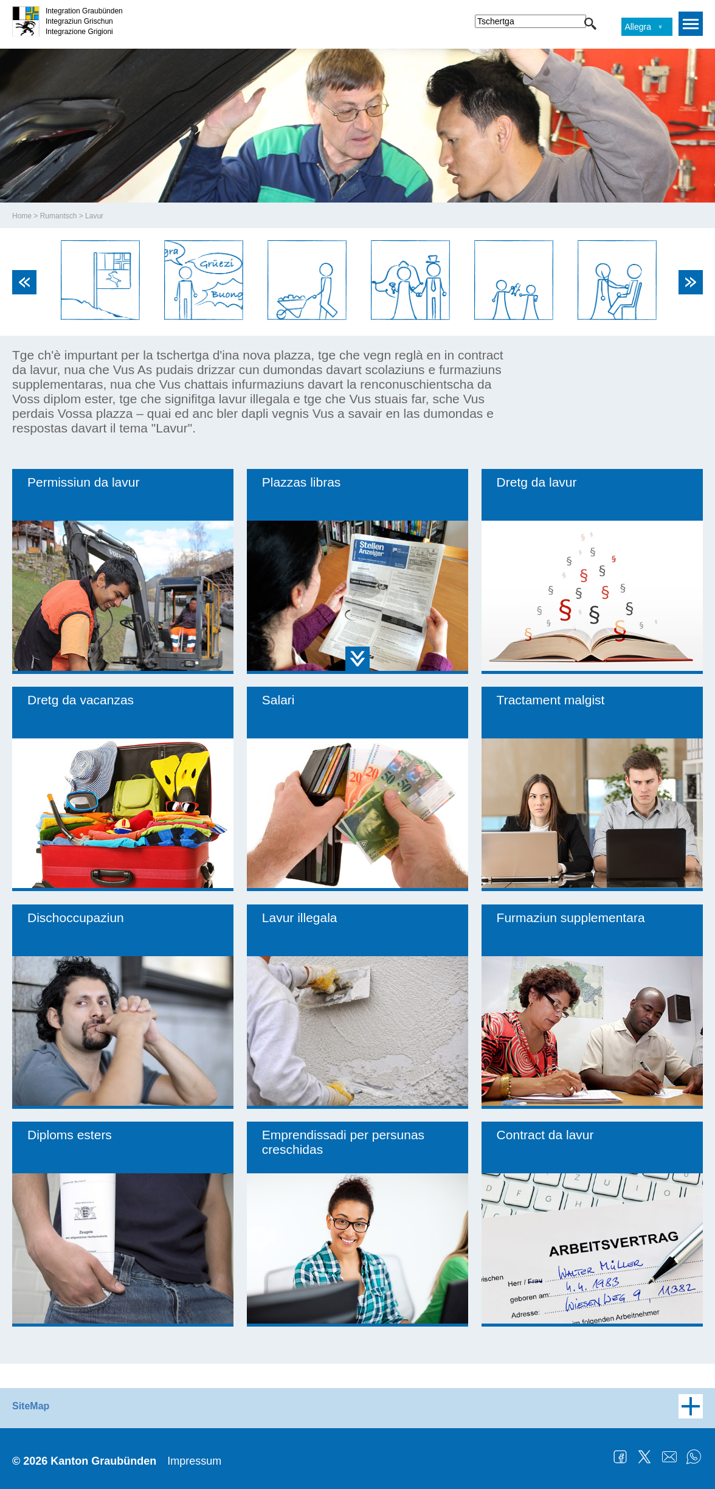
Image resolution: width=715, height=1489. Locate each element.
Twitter (644, 1457)
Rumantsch (58, 216)
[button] (590, 24)
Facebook (620, 1457)
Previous (24, 282)
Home (22, 216)
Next (691, 282)
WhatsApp (694, 1457)
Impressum (194, 1461)
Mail (669, 1457)
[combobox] (530, 21)
